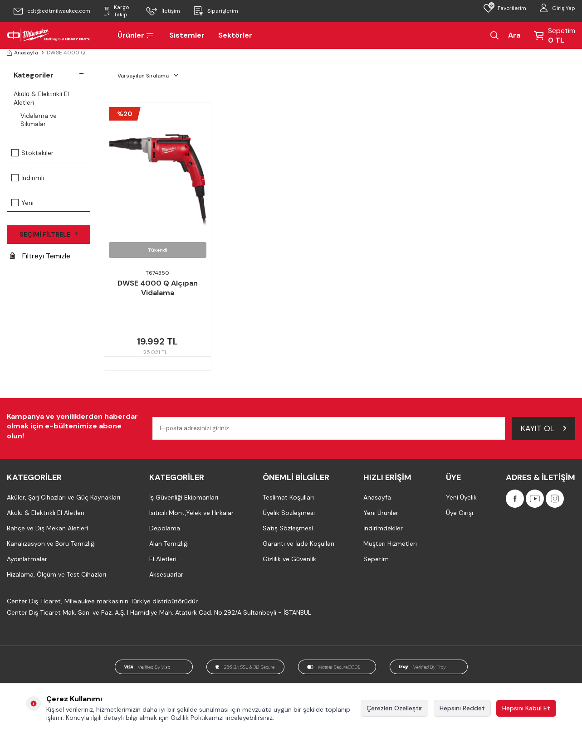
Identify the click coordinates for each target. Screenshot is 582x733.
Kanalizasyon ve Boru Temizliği (51, 543)
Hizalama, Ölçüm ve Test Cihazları (56, 574)
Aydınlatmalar (27, 559)
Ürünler (136, 35)
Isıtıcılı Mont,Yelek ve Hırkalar (191, 513)
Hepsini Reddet (462, 708)
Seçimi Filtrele (48, 234)
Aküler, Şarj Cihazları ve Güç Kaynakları (63, 497)
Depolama (164, 528)
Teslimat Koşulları (288, 497)
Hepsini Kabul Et (526, 708)
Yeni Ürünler (380, 513)
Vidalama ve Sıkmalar (38, 120)
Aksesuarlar (166, 574)
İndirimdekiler (383, 528)
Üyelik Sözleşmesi (289, 513)
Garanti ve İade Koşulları (298, 543)
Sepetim (376, 559)
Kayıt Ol (543, 427)
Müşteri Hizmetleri (390, 543)
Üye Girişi (459, 513)
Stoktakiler (32, 153)
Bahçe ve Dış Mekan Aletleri (47, 528)
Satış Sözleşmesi (288, 528)
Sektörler (235, 35)
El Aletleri (162, 559)
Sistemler (187, 35)
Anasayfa (22, 52)
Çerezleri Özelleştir (394, 708)
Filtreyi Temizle (40, 256)
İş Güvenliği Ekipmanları (183, 497)
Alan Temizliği (169, 543)
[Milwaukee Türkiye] (48, 35)
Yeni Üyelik (461, 497)
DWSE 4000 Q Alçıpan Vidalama (157, 288)
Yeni (22, 203)
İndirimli (27, 178)
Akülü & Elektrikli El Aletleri (41, 98)
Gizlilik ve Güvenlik (289, 559)
